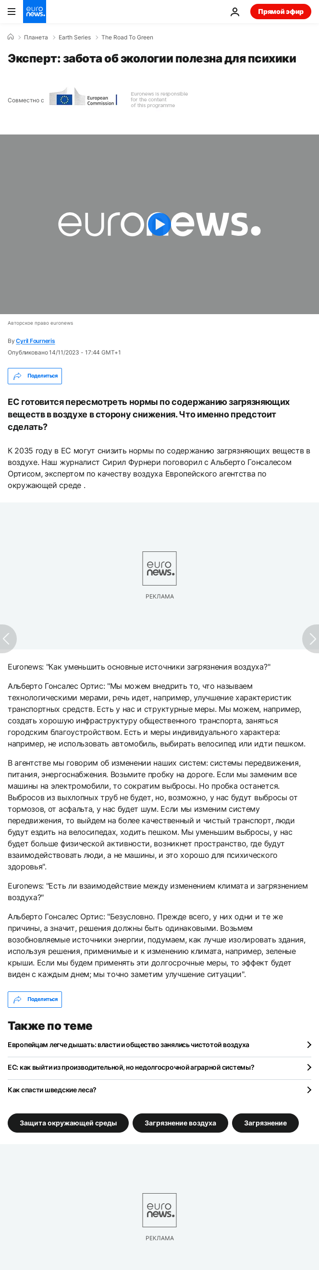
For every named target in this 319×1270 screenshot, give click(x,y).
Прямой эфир (281, 11)
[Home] (10, 37)
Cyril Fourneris (35, 340)
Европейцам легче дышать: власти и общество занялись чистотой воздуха (128, 1044)
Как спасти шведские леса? (52, 1090)
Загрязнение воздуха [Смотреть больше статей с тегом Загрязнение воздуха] (180, 1122)
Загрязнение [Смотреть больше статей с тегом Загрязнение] (265, 1122)
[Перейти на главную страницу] (34, 11)
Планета (36, 37)
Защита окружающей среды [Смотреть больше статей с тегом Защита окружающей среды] (68, 1122)
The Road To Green (127, 37)
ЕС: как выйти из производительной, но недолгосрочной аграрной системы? (131, 1067)
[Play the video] (159, 224)
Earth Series (75, 37)
